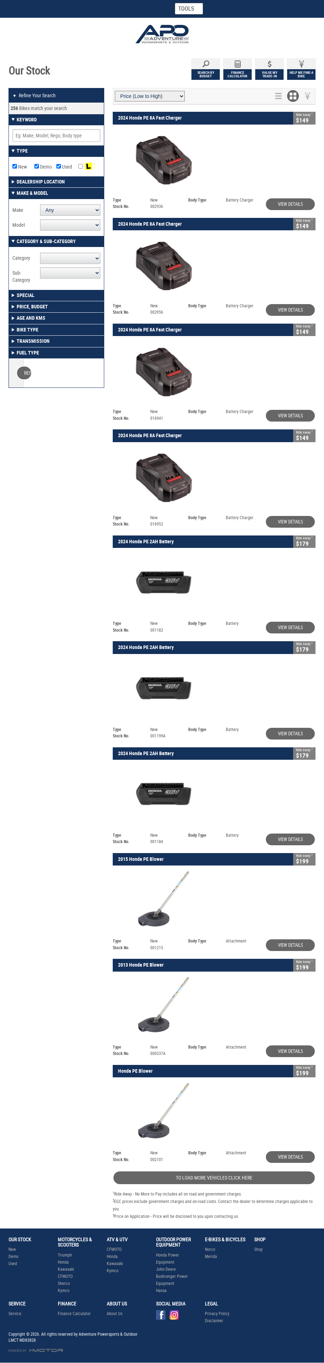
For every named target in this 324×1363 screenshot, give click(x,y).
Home (33, 9)
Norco (210, 1249)
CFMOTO (65, 1276)
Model (18, 225)
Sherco (64, 1283)
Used (64, 167)
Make (17, 210)
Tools (186, 8)
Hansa (161, 1290)
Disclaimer (214, 1320)
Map (101, 9)
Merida (211, 1256)
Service (15, 1313)
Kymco (63, 1290)
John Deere (166, 1269)
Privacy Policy (217, 1313)
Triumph (65, 1255)
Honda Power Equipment (167, 1259)
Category (21, 258)
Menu (283, 8)
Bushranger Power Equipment (172, 1280)
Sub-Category (21, 276)
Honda (63, 1262)
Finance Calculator (74, 1313)
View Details (290, 204)
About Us (114, 1313)
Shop (258, 1249)
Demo (43, 167)
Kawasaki (66, 1269)
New (19, 167)
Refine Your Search (34, 95)
